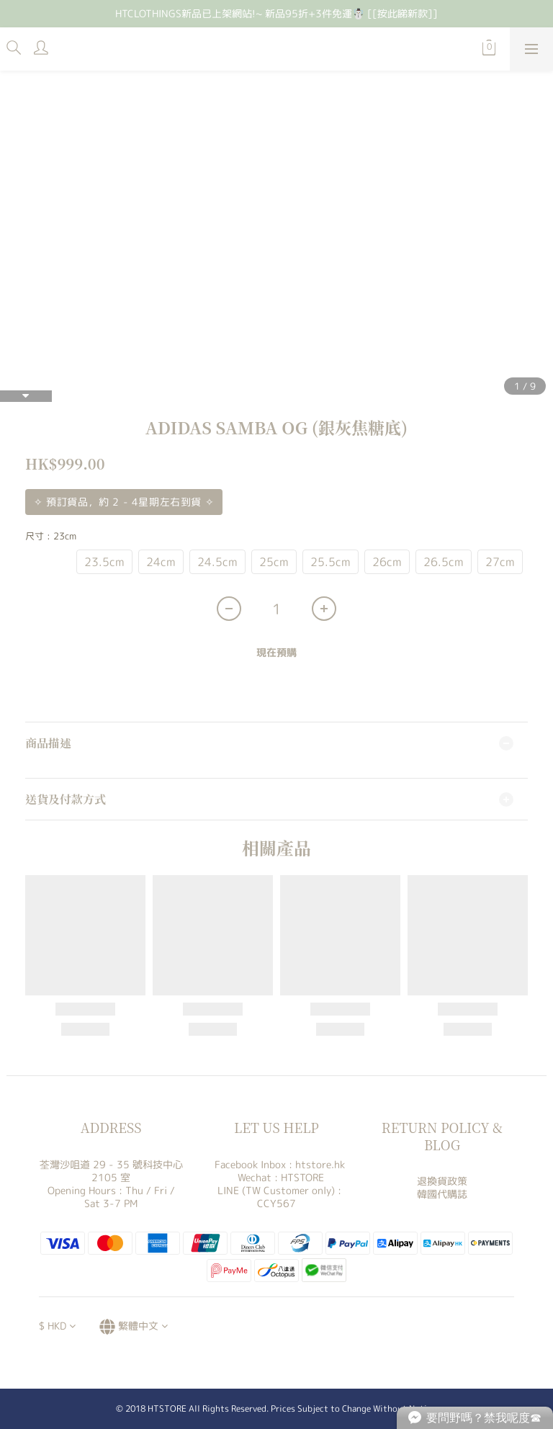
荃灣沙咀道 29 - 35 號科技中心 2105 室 (111, 1170)
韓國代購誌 (442, 1194)
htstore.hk (320, 1164)
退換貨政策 (442, 1181)
